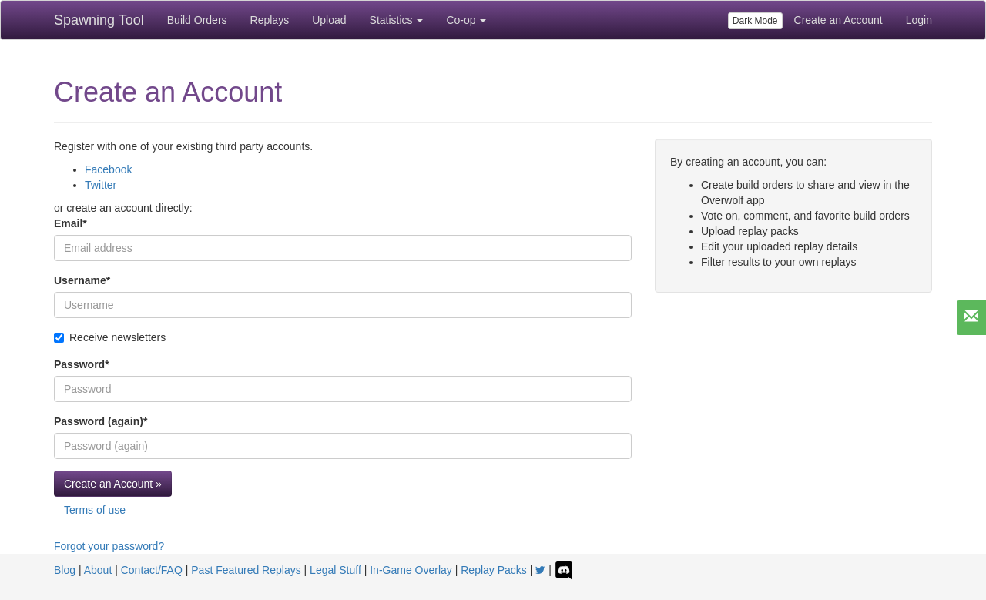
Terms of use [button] (95, 510)
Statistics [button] (397, 20)
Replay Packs (494, 570)
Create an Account (838, 20)
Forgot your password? (109, 546)
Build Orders (197, 20)
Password (81, 364)
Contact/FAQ (152, 570)
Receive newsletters (110, 337)
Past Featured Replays (245, 570)
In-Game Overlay (411, 570)
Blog (64, 570)
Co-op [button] (466, 20)
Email (70, 223)
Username (82, 280)
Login (919, 20)
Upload (329, 20)
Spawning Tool (99, 20)
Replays (270, 20)
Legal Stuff (335, 570)
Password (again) (100, 421)
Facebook (108, 169)
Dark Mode (755, 20)
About (98, 570)
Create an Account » (113, 484)
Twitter (100, 185)
